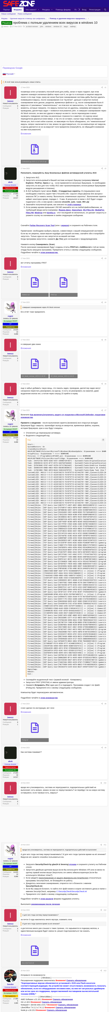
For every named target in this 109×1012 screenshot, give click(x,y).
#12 (105, 910)
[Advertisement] (54, 824)
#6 (105, 384)
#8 (105, 704)
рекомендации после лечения (45, 904)
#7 (105, 410)
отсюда (72, 864)
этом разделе (46, 899)
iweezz (6, 26)
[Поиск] (105, 9)
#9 (105, 748)
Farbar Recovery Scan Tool (42, 225)
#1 (105, 87)
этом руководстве (49, 698)
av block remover (32, 26)
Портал (6, 10)
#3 (105, 258)
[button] (38, 9)
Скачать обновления (76, 980)
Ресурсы (46, 10)
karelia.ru (51, 213)
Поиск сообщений (25, 14)
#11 (105, 845)
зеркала (65, 225)
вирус (66, 26)
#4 (105, 302)
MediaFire (99, 210)
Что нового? (31, 10)
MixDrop (38, 213)
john (41, 26)
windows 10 (58, 26)
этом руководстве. (49, 252)
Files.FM (30, 213)
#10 (105, 783)
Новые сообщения (8, 14)
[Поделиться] (102, 87)
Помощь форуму (63, 10)
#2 (105, 168)
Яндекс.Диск (65, 210)
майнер (73, 26)
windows (48, 26)
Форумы (18, 10)
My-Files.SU (88, 210)
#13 (105, 971)
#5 (105, 340)
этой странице (74, 204)
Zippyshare (77, 210)
